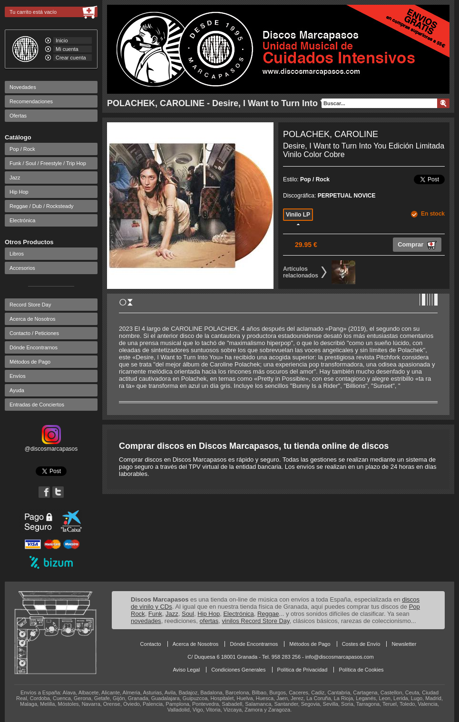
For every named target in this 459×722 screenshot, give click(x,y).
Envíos (18, 376)
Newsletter (403, 644)
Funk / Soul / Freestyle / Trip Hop (48, 163)
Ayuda (17, 390)
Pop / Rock (22, 149)
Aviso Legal (186, 670)
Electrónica (22, 220)
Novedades (23, 87)
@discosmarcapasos (51, 445)
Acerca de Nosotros (33, 319)
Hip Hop (19, 192)
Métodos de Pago (30, 362)
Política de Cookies (361, 670)
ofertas (209, 620)
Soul (188, 613)
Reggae (268, 613)
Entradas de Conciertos (37, 404)
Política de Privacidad (302, 670)
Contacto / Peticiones (34, 333)
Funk (155, 613)
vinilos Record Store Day (256, 620)
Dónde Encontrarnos (34, 347)
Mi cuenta (67, 49)
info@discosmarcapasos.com (339, 657)
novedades (146, 620)
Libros (17, 254)
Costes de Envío (361, 644)
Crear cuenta (71, 57)
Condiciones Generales (238, 670)
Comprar (417, 245)
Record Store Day (30, 304)
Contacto (150, 644)
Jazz (15, 177)
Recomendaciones (31, 101)
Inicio (62, 40)
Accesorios (22, 268)
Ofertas (18, 116)
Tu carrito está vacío (33, 12)
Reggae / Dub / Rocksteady (42, 206)
